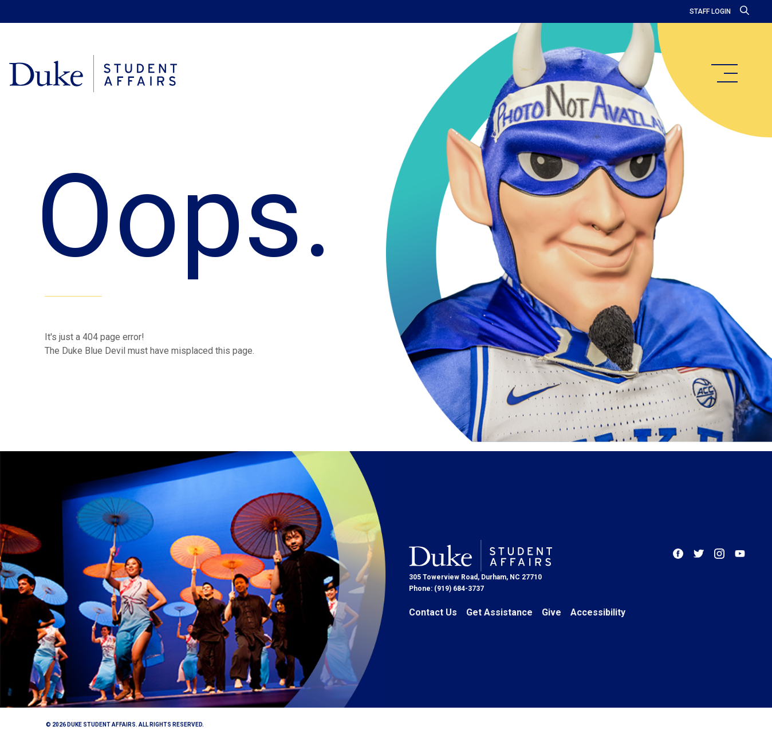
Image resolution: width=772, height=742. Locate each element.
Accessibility (597, 612)
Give (551, 612)
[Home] (93, 74)
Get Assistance (499, 612)
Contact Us (433, 612)
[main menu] (724, 73)
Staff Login (710, 11)
